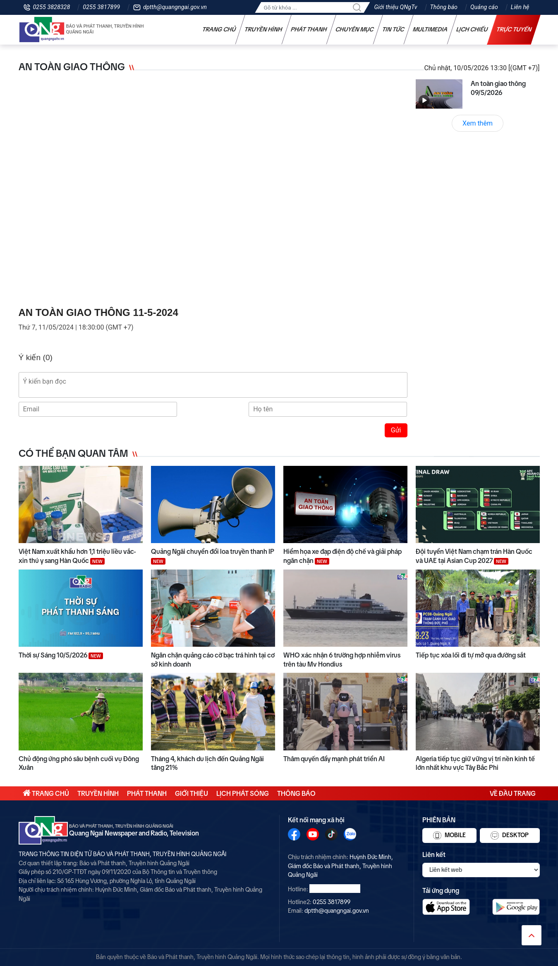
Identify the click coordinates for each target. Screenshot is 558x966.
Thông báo (443, 7)
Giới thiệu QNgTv (395, 7)
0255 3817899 (101, 7)
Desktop (510, 835)
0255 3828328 (51, 7)
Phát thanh (309, 29)
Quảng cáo (484, 7)
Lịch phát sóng (242, 793)
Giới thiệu (191, 793)
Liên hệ (520, 7)
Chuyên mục (354, 29)
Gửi (396, 430)
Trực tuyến (513, 29)
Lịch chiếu (472, 29)
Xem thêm (477, 123)
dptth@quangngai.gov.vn (175, 7)
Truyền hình (263, 29)
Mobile (449, 835)
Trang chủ (219, 29)
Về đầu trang (513, 793)
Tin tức (393, 29)
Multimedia (430, 29)
